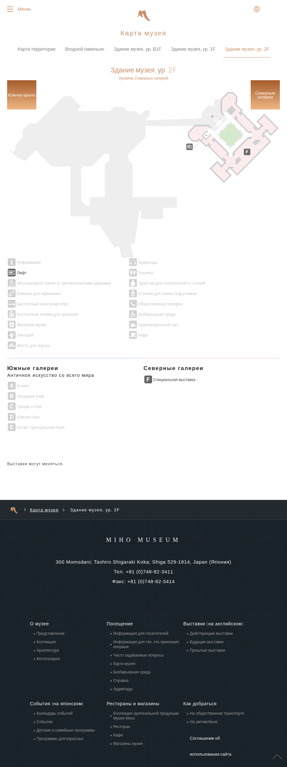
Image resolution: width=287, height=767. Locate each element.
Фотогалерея (48, 630)
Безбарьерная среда (131, 644)
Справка (120, 652)
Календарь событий (55, 685)
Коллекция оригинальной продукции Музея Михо (146, 687)
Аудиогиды (123, 660)
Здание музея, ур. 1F (193, 51)
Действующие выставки (211, 605)
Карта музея (44, 481)
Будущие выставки (206, 613)
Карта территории (36, 51)
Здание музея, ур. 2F (247, 51)
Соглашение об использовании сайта (219, 708)
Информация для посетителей (140, 605)
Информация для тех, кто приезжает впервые (146, 616)
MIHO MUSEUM (143, 511)
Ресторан (121, 698)
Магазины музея (128, 715)
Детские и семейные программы (66, 701)
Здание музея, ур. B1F (137, 51)
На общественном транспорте (217, 685)
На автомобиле (204, 693)
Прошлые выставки (207, 622)
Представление (51, 605)
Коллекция (46, 613)
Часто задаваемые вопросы (138, 627)
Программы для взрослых (60, 710)
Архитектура (48, 622)
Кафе (118, 706)
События (45, 693)
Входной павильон (84, 51)
